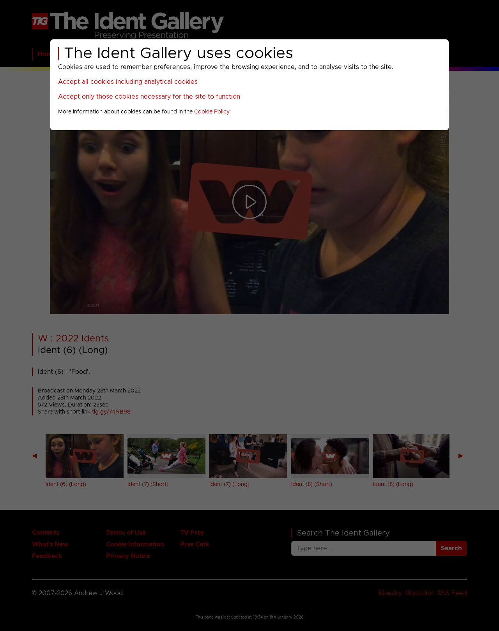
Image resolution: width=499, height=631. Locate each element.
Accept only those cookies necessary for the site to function (149, 97)
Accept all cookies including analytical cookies (128, 82)
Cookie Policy (212, 112)
